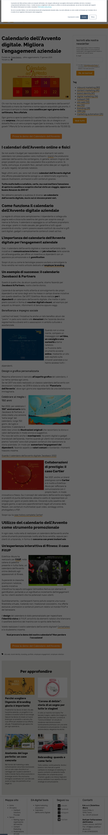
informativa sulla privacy (44, 7)
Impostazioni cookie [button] (73, 17)
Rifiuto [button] (93, 17)
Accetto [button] (84, 17)
